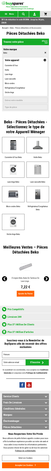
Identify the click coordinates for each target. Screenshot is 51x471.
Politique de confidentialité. (25, 451)
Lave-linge (9, 74)
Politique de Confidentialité (36, 373)
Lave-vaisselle (10, 79)
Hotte (7, 70)
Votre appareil (12, 60)
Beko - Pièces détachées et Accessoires (25, 28)
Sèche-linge (9, 92)
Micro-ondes (10, 83)
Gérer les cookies (25, 458)
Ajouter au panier (25, 294)
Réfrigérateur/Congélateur (15, 88)
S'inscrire (35, 362)
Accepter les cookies (24, 465)
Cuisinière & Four (11, 65)
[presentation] (4, 279)
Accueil (5, 28)
